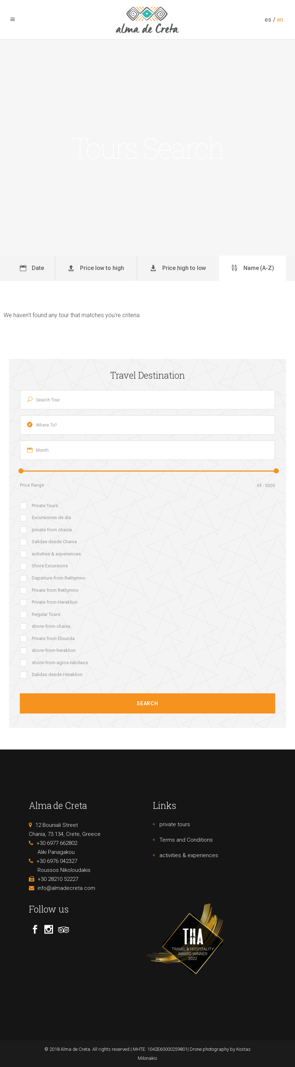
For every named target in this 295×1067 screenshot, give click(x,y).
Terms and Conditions (186, 840)
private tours (174, 824)
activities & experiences (188, 855)
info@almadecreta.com (66, 888)
